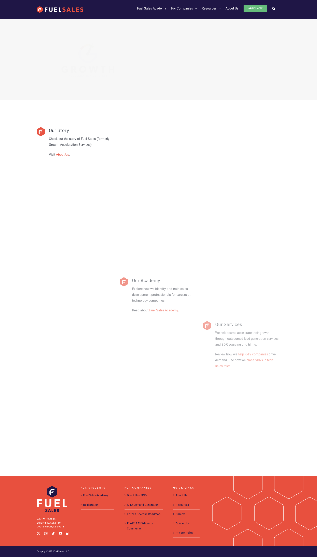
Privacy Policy (184, 532)
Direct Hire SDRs (137, 495)
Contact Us (183, 523)
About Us (181, 495)
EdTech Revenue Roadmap (143, 514)
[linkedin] (67, 533)
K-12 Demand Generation (143, 504)
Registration (91, 504)
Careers (180, 514)
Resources (182, 504)
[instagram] (45, 533)
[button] (273, 8)
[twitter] (38, 533)
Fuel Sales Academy (163, 390)
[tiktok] (53, 533)
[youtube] (60, 533)
